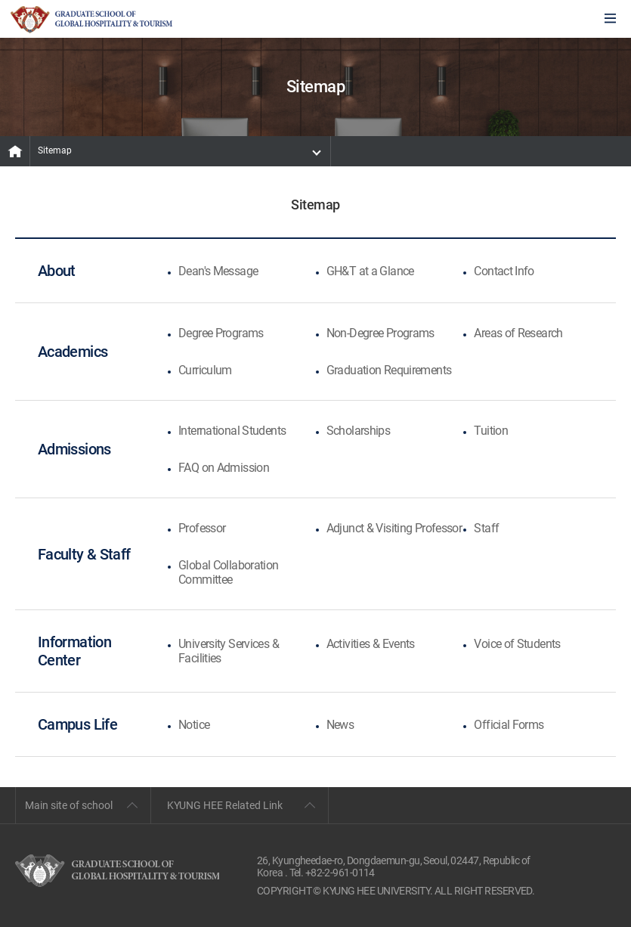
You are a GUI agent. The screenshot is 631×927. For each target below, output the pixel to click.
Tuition (491, 430)
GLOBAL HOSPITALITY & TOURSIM (91, 19)
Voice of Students (517, 644)
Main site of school (69, 805)
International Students (232, 430)
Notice (193, 725)
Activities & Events (370, 644)
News (340, 725)
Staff (486, 528)
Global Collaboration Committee (228, 572)
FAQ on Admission (223, 467)
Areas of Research (518, 333)
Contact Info (504, 271)
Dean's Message (218, 271)
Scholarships (358, 430)
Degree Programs (221, 333)
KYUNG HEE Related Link (225, 805)
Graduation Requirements (389, 370)
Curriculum (205, 370)
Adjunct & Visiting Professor (394, 528)
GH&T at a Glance (370, 271)
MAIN (15, 151)
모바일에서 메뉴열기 (610, 19)
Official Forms (508, 725)
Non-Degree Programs (380, 333)
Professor (201, 528)
